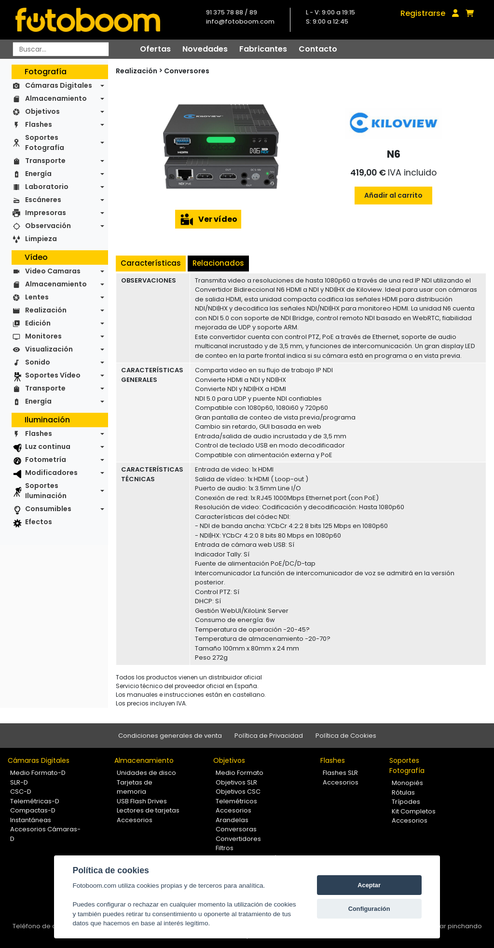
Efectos (38, 522)
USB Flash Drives (142, 801)
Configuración (369, 908)
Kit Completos (414, 811)
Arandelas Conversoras (236, 824)
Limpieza (41, 239)
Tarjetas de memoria (134, 787)
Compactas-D (32, 810)
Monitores (43, 336)
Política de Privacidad (268, 735)
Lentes (37, 297)
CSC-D (20, 791)
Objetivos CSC (238, 791)
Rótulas (403, 792)
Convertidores (238, 838)
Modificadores (51, 472)
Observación (48, 225)
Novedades (205, 48)
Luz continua (47, 446)
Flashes (38, 124)
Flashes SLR (340, 772)
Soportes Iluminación (46, 491)
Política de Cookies (346, 735)
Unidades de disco (146, 772)
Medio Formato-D (38, 772)
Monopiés (407, 782)
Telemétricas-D (34, 801)
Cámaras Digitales (58, 85)
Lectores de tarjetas (148, 810)
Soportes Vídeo (53, 375)
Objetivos (42, 111)
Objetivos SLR (236, 782)
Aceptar (369, 885)
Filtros (224, 848)
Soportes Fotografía (44, 142)
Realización (46, 310)
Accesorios (134, 820)
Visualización (49, 349)
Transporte (45, 160)
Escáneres (43, 199)
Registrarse (422, 13)
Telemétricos (236, 801)
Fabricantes (263, 48)
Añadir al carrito (393, 195)
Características (151, 263)
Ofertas (155, 48)
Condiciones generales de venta (170, 735)
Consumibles (48, 509)
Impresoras (45, 212)
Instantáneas (30, 820)
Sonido (37, 362)
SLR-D (19, 782)
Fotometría (45, 459)
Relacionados (218, 263)
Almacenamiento (56, 98)
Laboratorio (47, 186)
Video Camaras (53, 271)
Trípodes (406, 801)
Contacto (318, 48)
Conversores (186, 71)
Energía (38, 173)
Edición (38, 323)
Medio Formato (239, 772)
